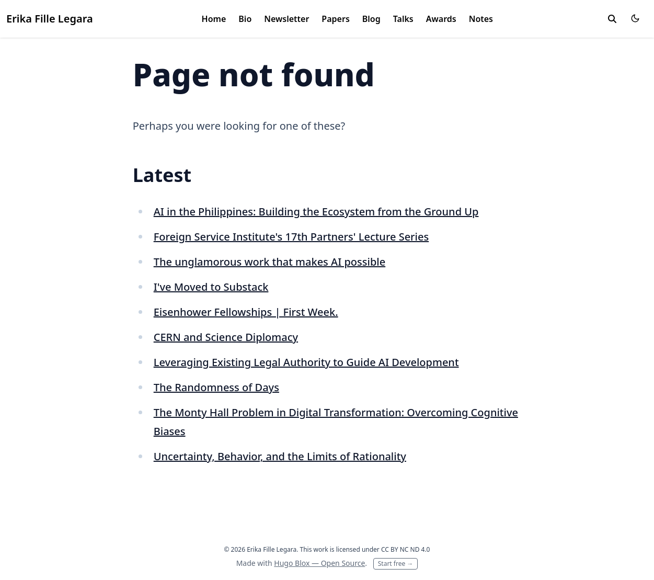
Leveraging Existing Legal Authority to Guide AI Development (306, 362)
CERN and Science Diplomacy (226, 337)
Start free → (396, 563)
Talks (403, 19)
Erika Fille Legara (49, 19)
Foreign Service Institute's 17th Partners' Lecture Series (291, 237)
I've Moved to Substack (211, 287)
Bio (244, 19)
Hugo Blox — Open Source (319, 563)
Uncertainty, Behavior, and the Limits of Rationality (280, 456)
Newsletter (286, 19)
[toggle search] (612, 19)
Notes (481, 19)
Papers (335, 19)
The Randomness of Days (216, 387)
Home (214, 19)
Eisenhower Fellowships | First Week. (246, 312)
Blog (371, 19)
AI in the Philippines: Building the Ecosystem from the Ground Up (316, 211)
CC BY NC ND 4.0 (405, 549)
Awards (441, 19)
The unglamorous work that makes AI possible (269, 262)
